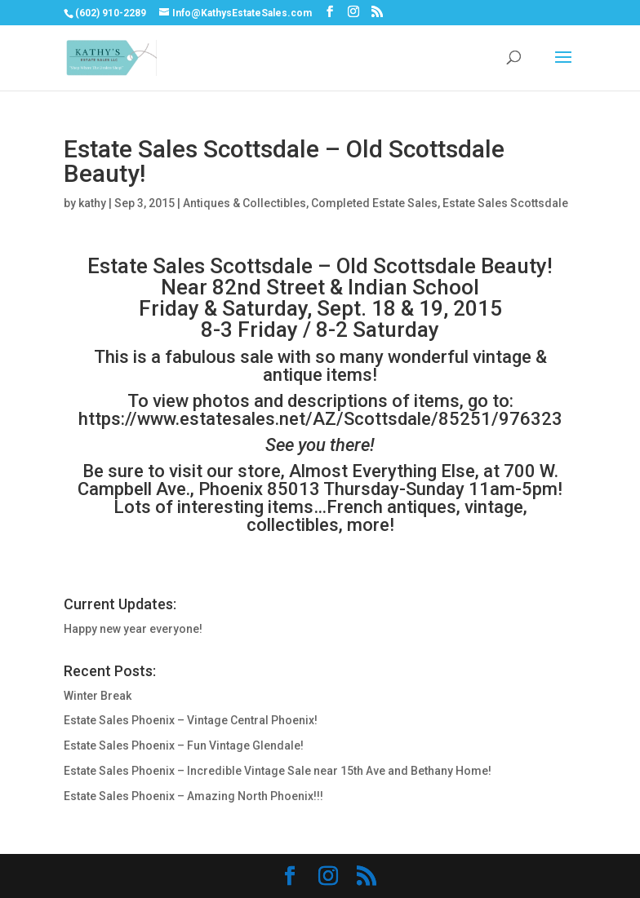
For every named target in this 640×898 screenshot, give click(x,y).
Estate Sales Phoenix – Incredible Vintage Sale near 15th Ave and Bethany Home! (277, 770)
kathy (92, 203)
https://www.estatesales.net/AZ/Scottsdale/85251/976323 (320, 419)
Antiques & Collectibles (244, 203)
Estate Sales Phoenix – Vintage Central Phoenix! (191, 720)
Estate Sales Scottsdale (505, 203)
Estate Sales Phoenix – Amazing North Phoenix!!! (193, 796)
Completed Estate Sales (374, 203)
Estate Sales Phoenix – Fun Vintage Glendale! (184, 745)
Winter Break (97, 695)
